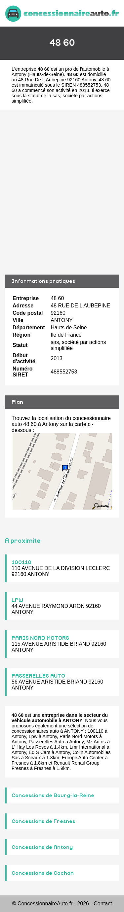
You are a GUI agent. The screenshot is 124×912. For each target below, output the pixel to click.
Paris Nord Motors (79, 736)
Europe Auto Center (82, 757)
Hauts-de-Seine (45, 74)
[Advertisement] (62, 192)
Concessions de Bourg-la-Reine (53, 795)
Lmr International (87, 747)
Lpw (33, 736)
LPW (17, 600)
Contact (103, 903)
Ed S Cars (40, 752)
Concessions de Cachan (43, 873)
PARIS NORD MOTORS (40, 638)
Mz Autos (96, 741)
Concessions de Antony (42, 847)
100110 (21, 562)
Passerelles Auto (46, 741)
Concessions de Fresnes (43, 821)
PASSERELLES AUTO (38, 676)
